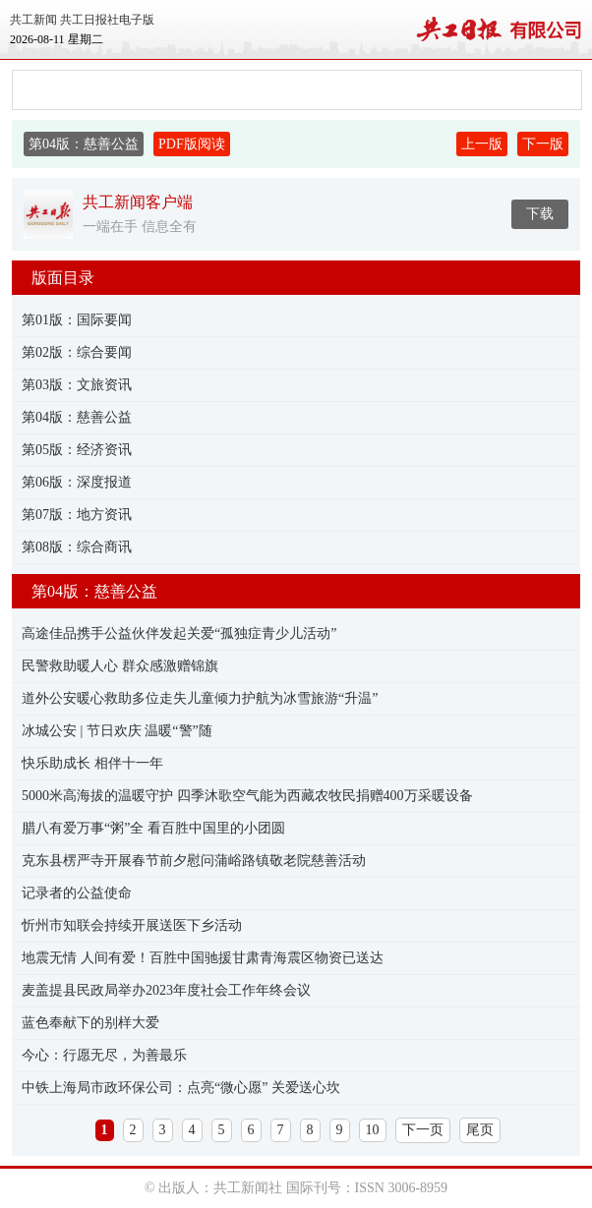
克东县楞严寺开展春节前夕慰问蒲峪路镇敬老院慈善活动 (194, 860)
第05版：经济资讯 (77, 449)
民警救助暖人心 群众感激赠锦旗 (120, 666)
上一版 (482, 144)
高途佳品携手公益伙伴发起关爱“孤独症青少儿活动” (179, 633)
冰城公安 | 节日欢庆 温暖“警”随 (117, 730)
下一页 (423, 1129)
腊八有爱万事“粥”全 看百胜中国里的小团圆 (153, 828)
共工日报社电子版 (107, 20)
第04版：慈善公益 (77, 417)
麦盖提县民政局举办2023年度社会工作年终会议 (166, 990)
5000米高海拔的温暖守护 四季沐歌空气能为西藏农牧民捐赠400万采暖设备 (247, 795)
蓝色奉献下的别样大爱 (90, 1022)
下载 (540, 213)
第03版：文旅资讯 (77, 384)
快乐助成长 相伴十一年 (92, 763)
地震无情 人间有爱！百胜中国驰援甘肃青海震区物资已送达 (203, 957)
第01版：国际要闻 (77, 320)
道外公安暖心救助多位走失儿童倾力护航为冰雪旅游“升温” (200, 698)
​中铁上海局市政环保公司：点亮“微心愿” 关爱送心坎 (181, 1087)
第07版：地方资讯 (77, 514)
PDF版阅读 (191, 144)
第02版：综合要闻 (77, 352)
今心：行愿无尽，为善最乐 (104, 1055)
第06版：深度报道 (77, 482)
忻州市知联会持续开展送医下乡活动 (132, 925)
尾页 (480, 1129)
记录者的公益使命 (77, 893)
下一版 (542, 144)
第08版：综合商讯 (77, 547)
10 (373, 1129)
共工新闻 (33, 20)
